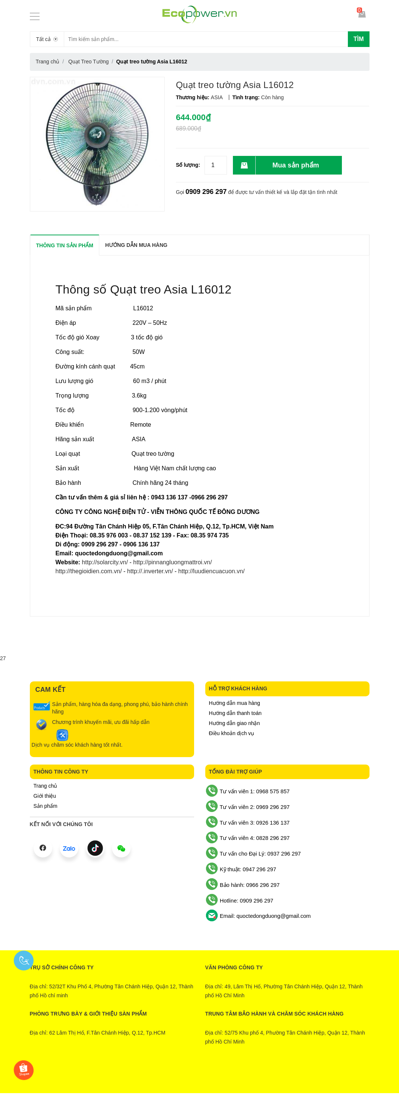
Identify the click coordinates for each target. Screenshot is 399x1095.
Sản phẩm (45, 806)
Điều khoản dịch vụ (232, 733)
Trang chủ (45, 786)
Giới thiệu (45, 796)
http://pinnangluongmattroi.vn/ (171, 562)
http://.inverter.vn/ (150, 571)
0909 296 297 (206, 191)
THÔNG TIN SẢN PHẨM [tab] (64, 245)
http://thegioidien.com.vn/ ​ (90, 571)
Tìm (358, 39)
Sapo (230, 1075)
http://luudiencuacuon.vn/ (211, 571)
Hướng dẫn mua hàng (234, 703)
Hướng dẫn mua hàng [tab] (136, 245)
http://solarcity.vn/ (104, 562)
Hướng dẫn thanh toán (235, 713)
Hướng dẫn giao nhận (234, 723)
